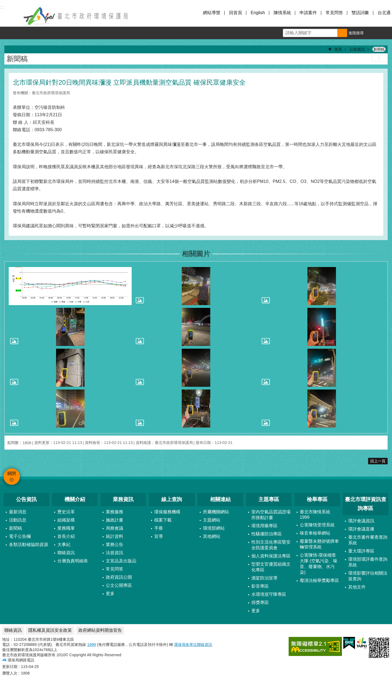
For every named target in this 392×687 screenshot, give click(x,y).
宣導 (158, 536)
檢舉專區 (317, 499)
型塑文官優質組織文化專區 (271, 567)
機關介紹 (74, 499)
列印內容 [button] (375, 58)
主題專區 (268, 499)
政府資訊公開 (119, 577)
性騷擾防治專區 (266, 534)
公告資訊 (357, 49)
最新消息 (17, 512)
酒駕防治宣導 (264, 578)
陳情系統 (282, 12)
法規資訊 (114, 552)
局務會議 (114, 528)
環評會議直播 (361, 529)
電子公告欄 (20, 536)
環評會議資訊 (361, 521)
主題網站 (211, 520)
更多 (110, 593)
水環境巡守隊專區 (268, 594)
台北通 (384, 12)
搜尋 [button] (342, 33)
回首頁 (235, 12)
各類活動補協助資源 (28, 544)
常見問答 (334, 12)
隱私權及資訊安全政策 (50, 630)
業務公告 (114, 544)
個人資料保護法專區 (271, 556)
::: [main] (6, 43)
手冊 (158, 528)
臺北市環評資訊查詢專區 (365, 503)
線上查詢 (171, 499)
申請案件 (308, 12)
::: (2, 481)
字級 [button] (373, 33)
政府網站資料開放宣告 (100, 630)
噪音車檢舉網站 (315, 533)
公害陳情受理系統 (317, 525)
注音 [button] (383, 58)
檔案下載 (163, 520)
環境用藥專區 (264, 525)
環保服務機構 (167, 512)
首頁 (338, 49)
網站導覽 (211, 12)
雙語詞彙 (360, 12)
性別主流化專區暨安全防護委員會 (271, 545)
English (258, 12)
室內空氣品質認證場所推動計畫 (271, 515)
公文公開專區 (119, 585)
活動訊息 (17, 520)
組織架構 (66, 520)
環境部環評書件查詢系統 (367, 562)
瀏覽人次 (9, 673)
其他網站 (211, 536)
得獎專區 (260, 602)
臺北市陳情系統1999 (315, 515)
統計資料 (114, 536)
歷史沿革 (66, 512)
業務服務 (114, 512)
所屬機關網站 (216, 512)
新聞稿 (379, 49)
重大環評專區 (361, 551)
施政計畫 (114, 520)
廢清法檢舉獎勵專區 (319, 580)
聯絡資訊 (66, 552)
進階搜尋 (356, 33)
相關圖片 (196, 253)
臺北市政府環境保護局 (76, 16)
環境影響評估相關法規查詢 (367, 576)
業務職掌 (66, 528)
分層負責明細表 (72, 561)
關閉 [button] (11, 15)
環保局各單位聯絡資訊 (193, 644)
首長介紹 (66, 536)
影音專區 (260, 586)
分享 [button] (385, 33)
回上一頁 (377, 461)
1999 (91, 644)
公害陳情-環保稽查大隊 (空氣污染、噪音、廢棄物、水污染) (318, 564)
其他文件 (357, 587)
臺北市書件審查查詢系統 (367, 540)
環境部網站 (214, 528)
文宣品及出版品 (121, 561)
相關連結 (220, 499)
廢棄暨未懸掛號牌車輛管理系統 (319, 544)
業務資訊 (123, 499)
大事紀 (63, 544)
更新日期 (9, 666)
